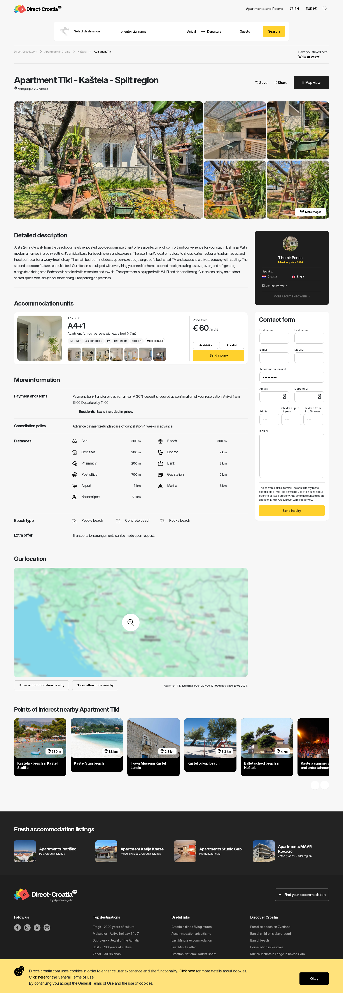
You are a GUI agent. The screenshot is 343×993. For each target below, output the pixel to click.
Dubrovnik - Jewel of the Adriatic (116, 940)
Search (274, 31)
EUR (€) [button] (311, 9)
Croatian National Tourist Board (194, 954)
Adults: (263, 409)
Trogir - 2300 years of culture (113, 927)
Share (280, 82)
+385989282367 (274, 286)
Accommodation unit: (273, 369)
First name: (266, 330)
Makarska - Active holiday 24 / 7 (116, 933)
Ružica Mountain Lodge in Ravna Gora (277, 954)
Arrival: (263, 388)
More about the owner (292, 296)
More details (155, 341)
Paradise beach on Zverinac (270, 927)
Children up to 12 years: (290, 409)
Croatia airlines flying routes (192, 927)
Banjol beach (259, 940)
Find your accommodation (302, 894)
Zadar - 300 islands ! (107, 954)
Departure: (301, 388)
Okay (314, 978)
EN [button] (294, 9)
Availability (205, 345)
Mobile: (299, 349)
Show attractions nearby (95, 685)
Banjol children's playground (270, 933)
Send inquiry (219, 355)
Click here (187, 971)
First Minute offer (184, 947)
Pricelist (231, 345)
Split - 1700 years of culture (112, 947)
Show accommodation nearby (41, 685)
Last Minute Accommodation (192, 940)
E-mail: (263, 349)
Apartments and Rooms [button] (264, 9)
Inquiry (263, 431)
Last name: (301, 330)
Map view (311, 82)
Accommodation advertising (191, 933)
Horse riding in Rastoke (266, 947)
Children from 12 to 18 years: (312, 409)
